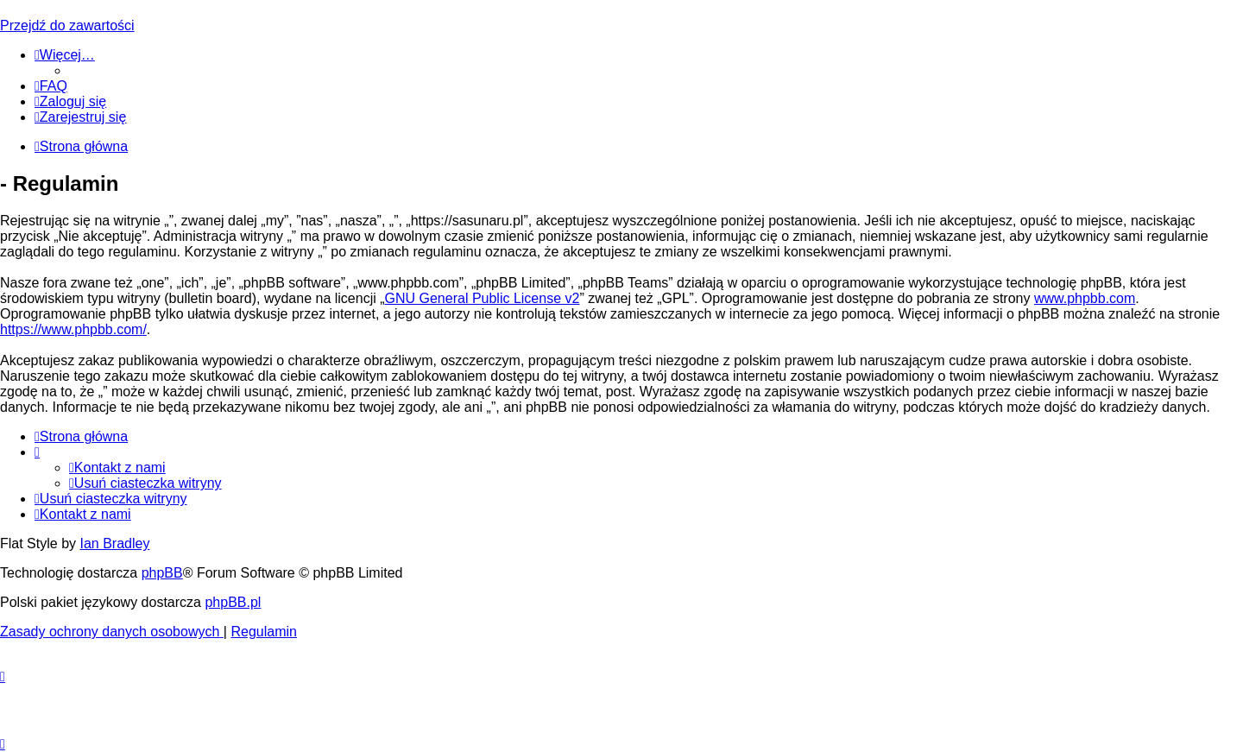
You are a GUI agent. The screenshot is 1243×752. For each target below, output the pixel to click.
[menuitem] (51, 86)
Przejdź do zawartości (67, 25)
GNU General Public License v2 (482, 298)
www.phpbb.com (1084, 298)
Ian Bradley (114, 543)
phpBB (162, 573)
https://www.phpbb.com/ (73, 329)
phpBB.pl (233, 602)
